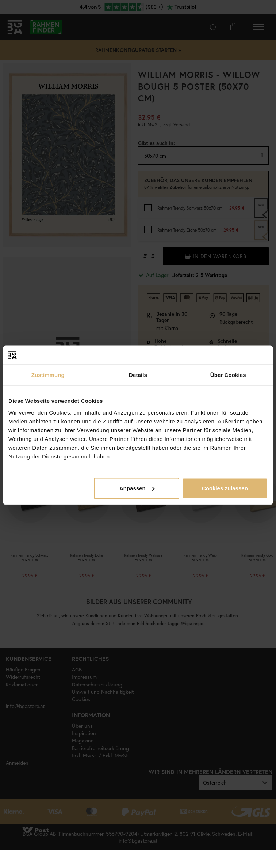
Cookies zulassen (225, 488)
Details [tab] (138, 375)
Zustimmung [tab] (48, 375)
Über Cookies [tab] (228, 375)
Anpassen (136, 488)
